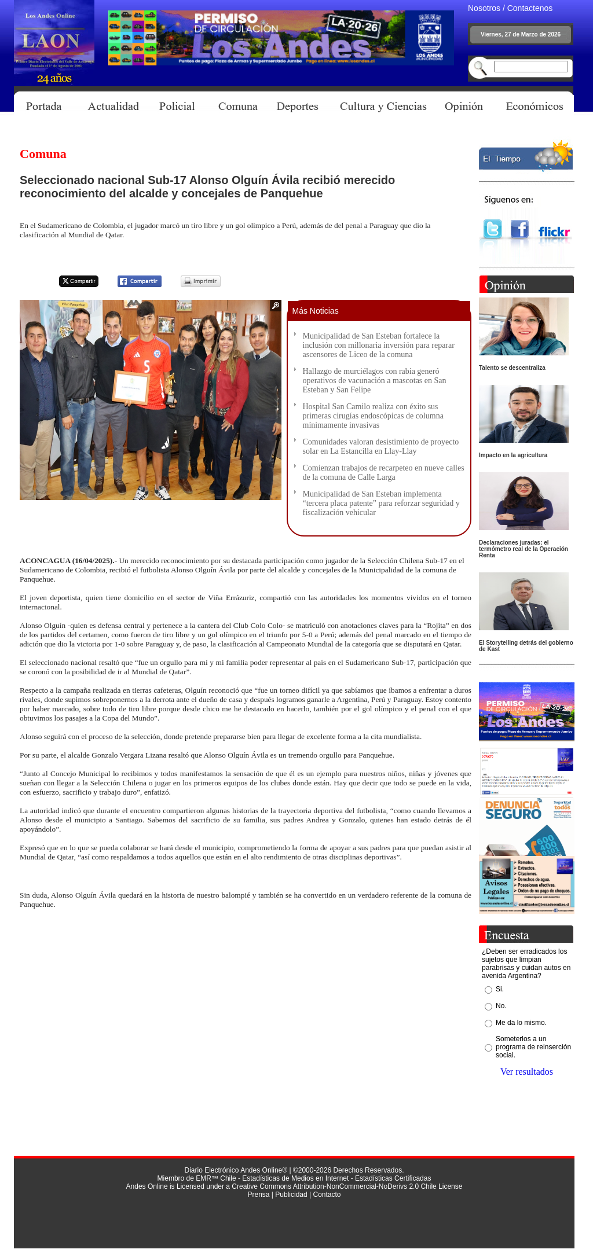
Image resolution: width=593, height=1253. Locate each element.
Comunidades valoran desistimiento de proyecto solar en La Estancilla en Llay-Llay (381, 446)
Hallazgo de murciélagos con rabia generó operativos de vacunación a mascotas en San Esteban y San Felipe (374, 380)
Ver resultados (526, 1071)
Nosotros (484, 8)
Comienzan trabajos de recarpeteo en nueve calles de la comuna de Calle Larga (383, 473)
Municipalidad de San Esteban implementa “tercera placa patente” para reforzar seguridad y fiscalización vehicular (381, 503)
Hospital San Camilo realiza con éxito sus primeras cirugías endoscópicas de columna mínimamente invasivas (373, 415)
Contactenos (530, 8)
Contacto (327, 1194)
